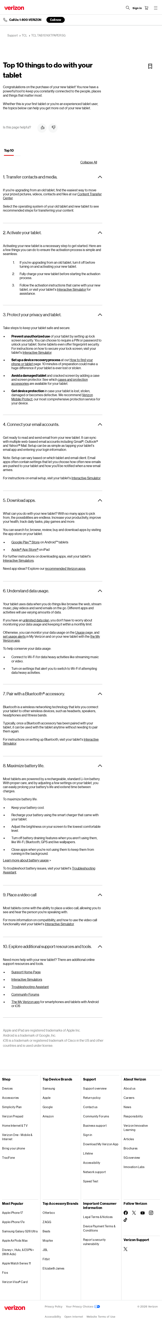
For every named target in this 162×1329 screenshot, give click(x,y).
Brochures (131, 1148)
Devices (7, 1088)
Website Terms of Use (100, 1316)
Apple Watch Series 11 (16, 1263)
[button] (42, 128)
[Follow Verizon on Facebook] (126, 1213)
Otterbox (49, 1212)
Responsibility (133, 1116)
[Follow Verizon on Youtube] (142, 1213)
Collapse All (88, 162)
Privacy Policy (53, 1306)
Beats (46, 1231)
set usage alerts (14, 636)
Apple (47, 1097)
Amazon (48, 1116)
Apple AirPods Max (15, 1240)
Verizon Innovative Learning (136, 1128)
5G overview (132, 1157)
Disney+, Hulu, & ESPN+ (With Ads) (18, 1252)
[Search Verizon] (127, 7)
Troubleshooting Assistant (30, 987)
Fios (5, 1272)
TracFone (8, 1157)
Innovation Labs (134, 1167)
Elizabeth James (54, 1268)
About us (129, 1088)
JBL (45, 1250)
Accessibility (91, 1162)
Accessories (10, 1097)
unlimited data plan (36, 620)
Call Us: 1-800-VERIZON (25, 19)
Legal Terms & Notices (98, 1217)
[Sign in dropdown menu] (137, 8)
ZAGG (47, 1222)
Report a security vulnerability (94, 1242)
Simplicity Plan (12, 1107)
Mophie (48, 1240)
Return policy (92, 1097)
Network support (94, 1172)
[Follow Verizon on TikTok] (126, 1220)
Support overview (95, 1088)
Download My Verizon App (101, 1144)
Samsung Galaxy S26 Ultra (20, 1231)
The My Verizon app (25, 1002)
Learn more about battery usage (26, 860)
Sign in (87, 1135)
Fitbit (46, 1259)
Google (48, 1107)
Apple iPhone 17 (12, 1212)
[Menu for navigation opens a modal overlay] (155, 7)
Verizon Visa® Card (15, 1282)
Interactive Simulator (71, 289)
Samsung (49, 1088)
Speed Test (90, 1181)
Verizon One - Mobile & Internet (17, 1137)
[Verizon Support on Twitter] (126, 1249)
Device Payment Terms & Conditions (99, 1228)
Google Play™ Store (25, 542)
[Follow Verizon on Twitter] (134, 1213)
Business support (95, 1125)
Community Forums (25, 994)
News (127, 1107)
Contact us (90, 1107)
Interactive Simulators (18, 560)
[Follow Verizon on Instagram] (151, 1213)
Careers (129, 1097)
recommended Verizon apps (65, 568)
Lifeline (88, 1153)
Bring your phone (13, 1148)
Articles (129, 1139)
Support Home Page (26, 972)
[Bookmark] (150, 66)
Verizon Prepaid (12, 1116)
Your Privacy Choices (83, 1306)
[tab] (9, 151)
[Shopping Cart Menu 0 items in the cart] (146, 7)
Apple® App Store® (24, 549)
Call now (55, 20)
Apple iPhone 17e (13, 1222)
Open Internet (73, 1316)
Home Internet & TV (15, 1125)
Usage (80, 632)
